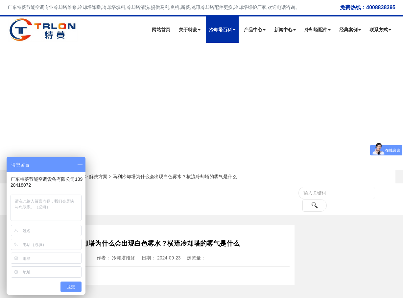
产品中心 (255, 29)
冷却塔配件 (317, 29)
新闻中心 (285, 29)
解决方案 (98, 176)
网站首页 (161, 29)
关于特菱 (190, 29)
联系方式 (380, 29)
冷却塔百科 (222, 29)
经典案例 (350, 29)
